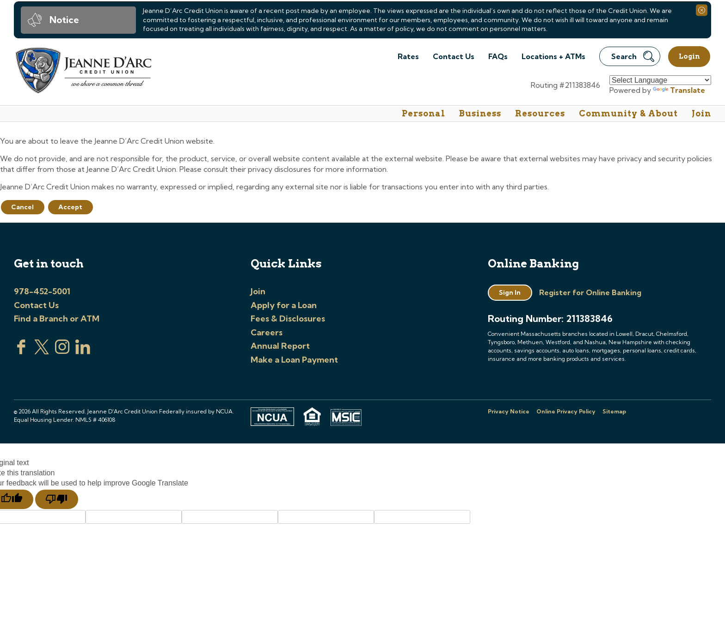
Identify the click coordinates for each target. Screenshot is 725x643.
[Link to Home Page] (82, 71)
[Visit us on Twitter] (41, 351)
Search (632, 56)
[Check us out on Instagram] (62, 351)
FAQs (498, 56)
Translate (679, 90)
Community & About (628, 113)
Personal (423, 113)
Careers (267, 332)
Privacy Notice (508, 411)
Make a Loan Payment (294, 359)
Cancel (22, 207)
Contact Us (453, 56)
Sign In (510, 292)
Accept (70, 207)
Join (701, 113)
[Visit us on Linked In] (82, 351)
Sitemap (614, 411)
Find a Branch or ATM (56, 318)
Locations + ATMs (553, 56)
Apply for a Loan (284, 305)
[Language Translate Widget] (660, 80)
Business (480, 113)
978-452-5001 (42, 291)
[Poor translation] (56, 499)
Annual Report (280, 345)
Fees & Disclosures (288, 318)
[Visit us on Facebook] (21, 351)
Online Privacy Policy (566, 411)
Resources (540, 113)
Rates (408, 56)
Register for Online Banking (590, 292)
